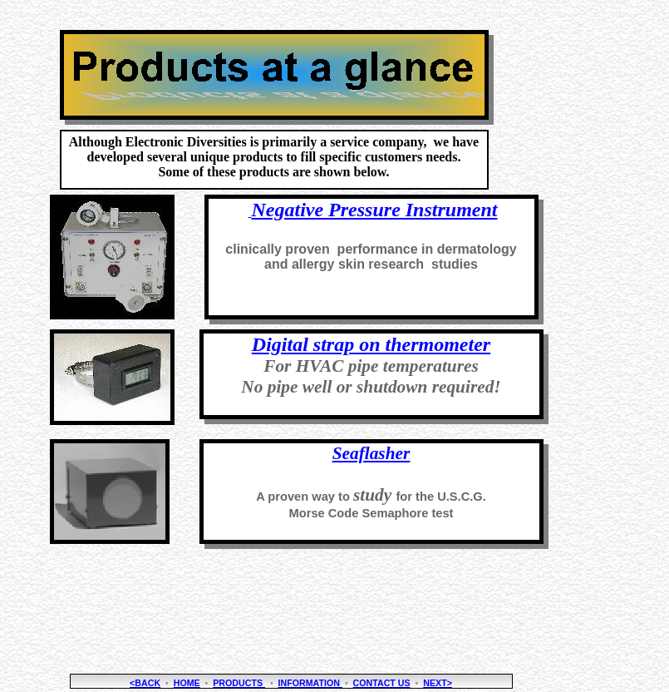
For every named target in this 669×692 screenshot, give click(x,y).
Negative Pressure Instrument (374, 209)
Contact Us (382, 683)
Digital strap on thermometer (371, 344)
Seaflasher (371, 453)
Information (310, 683)
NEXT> (437, 683)
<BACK (145, 683)
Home (187, 683)
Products (239, 683)
